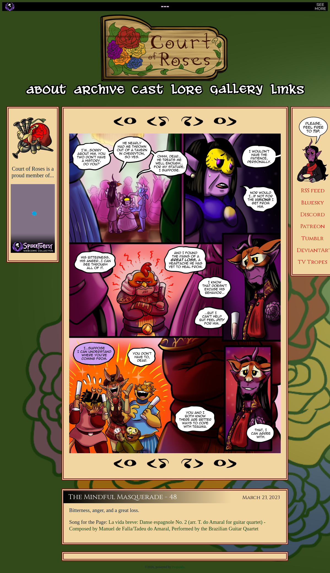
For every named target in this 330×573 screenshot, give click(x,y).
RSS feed (312, 190)
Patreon (312, 226)
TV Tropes (312, 262)
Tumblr (312, 238)
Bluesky (312, 202)
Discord (312, 214)
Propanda (178, 567)
